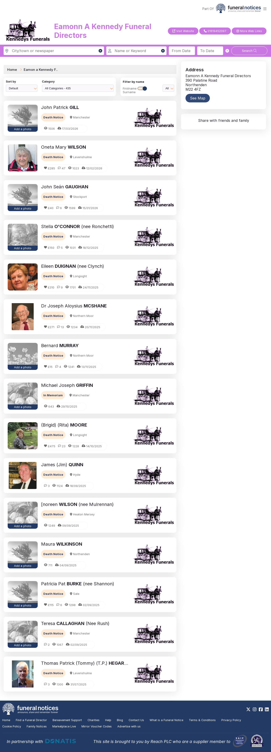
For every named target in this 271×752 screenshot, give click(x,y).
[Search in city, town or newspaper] (54, 50)
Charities (94, 720)
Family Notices (37, 726)
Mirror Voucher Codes (96, 726)
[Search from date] (182, 50)
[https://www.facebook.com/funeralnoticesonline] (261, 709)
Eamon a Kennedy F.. (41, 69)
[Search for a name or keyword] (136, 50)
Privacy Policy (231, 720)
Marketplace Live (64, 726)
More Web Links (249, 31)
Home (12, 69)
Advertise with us (129, 726)
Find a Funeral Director (31, 720)
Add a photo (22, 129)
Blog (120, 720)
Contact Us (136, 720)
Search (249, 51)
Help (108, 720)
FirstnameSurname (135, 90)
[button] (100, 51)
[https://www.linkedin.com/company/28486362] (267, 709)
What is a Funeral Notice (166, 720)
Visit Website (183, 31)
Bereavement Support (67, 720)
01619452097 (215, 31)
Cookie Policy (11, 726)
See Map (197, 98)
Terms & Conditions (202, 720)
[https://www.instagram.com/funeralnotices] (255, 709)
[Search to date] (210, 50)
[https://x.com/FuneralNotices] (248, 709)
